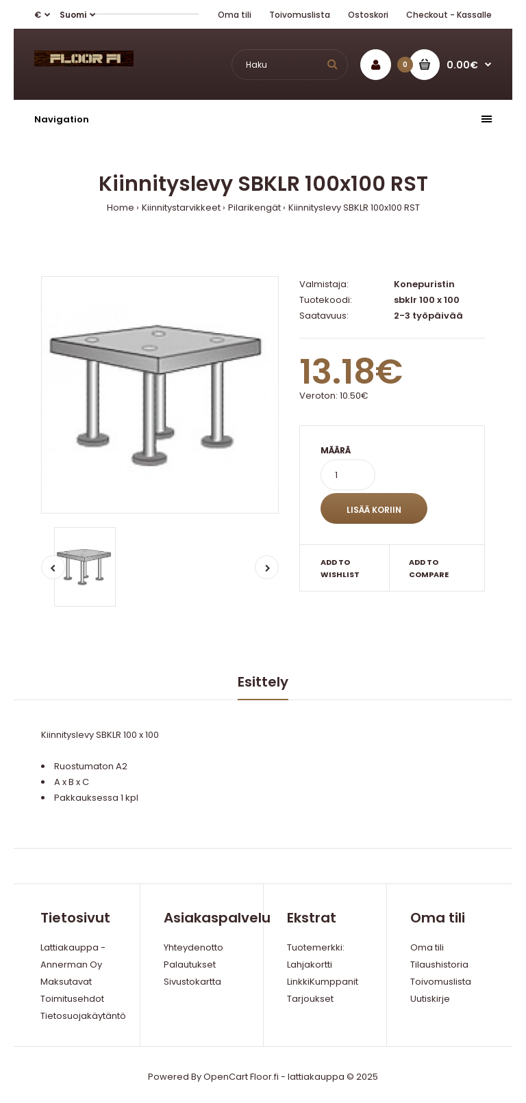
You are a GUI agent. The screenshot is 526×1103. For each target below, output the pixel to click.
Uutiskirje (430, 998)
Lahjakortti (309, 964)
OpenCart (225, 1076)
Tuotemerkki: (316, 947)
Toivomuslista (299, 15)
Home (120, 207)
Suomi (73, 15)
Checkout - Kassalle (449, 15)
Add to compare (429, 568)
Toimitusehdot (72, 998)
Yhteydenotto (193, 947)
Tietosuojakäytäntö (83, 1015)
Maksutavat (66, 981)
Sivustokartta (192, 981)
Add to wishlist (340, 568)
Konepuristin (424, 284)
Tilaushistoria (439, 964)
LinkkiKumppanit (322, 981)
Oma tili (234, 15)
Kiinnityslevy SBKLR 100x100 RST (354, 207)
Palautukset (190, 964)
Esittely (263, 681)
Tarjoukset (310, 998)
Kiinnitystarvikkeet (181, 207)
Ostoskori (368, 15)
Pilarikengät (254, 207)
